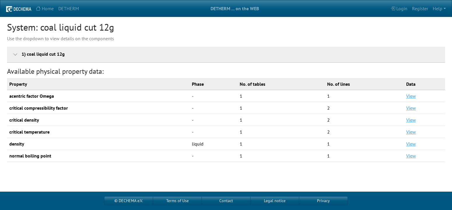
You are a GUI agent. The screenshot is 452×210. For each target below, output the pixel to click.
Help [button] (437, 8)
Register (420, 8)
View (411, 96)
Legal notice (274, 200)
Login (398, 8)
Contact (226, 200)
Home (45, 8)
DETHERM (68, 8)
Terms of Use (177, 200)
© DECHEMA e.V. (128, 200)
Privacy (323, 200)
